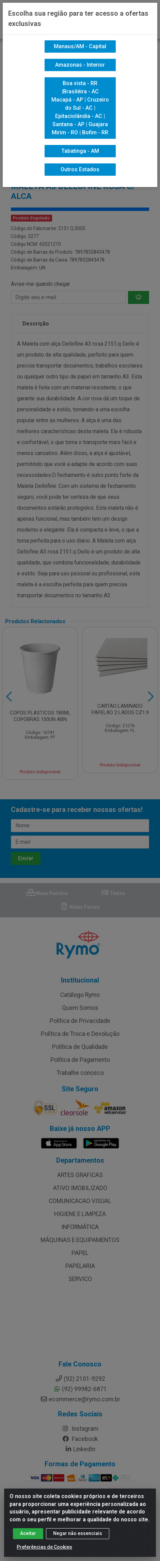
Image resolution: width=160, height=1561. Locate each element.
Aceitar (28, 1533)
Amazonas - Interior (80, 65)
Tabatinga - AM (80, 151)
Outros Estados (80, 169)
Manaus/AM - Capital (80, 46)
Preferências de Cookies (44, 1547)
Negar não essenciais (77, 1533)
